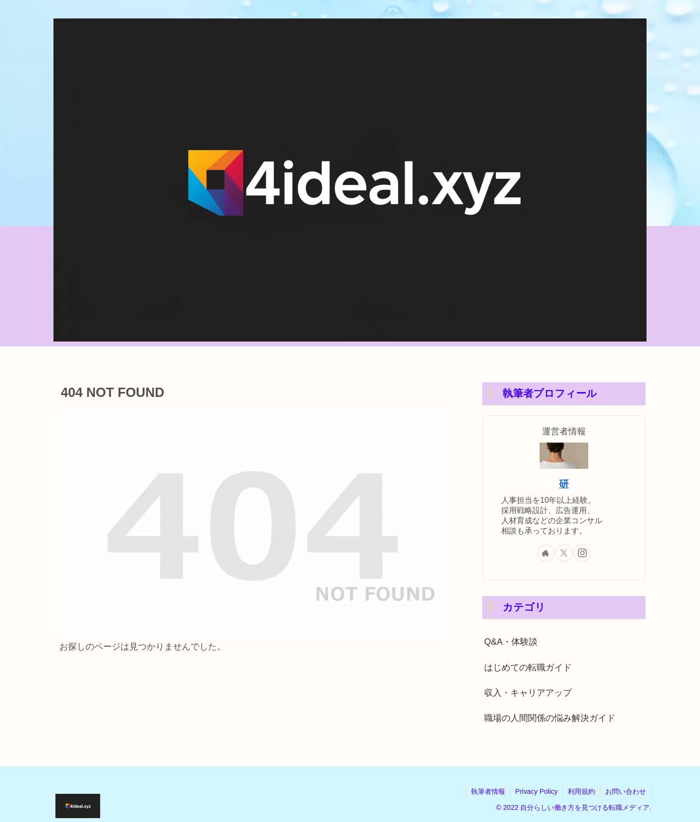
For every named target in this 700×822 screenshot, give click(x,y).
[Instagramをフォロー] (582, 553)
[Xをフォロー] (564, 553)
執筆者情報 (488, 791)
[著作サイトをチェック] (545, 553)
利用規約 (581, 791)
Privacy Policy (536, 791)
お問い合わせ (625, 791)
